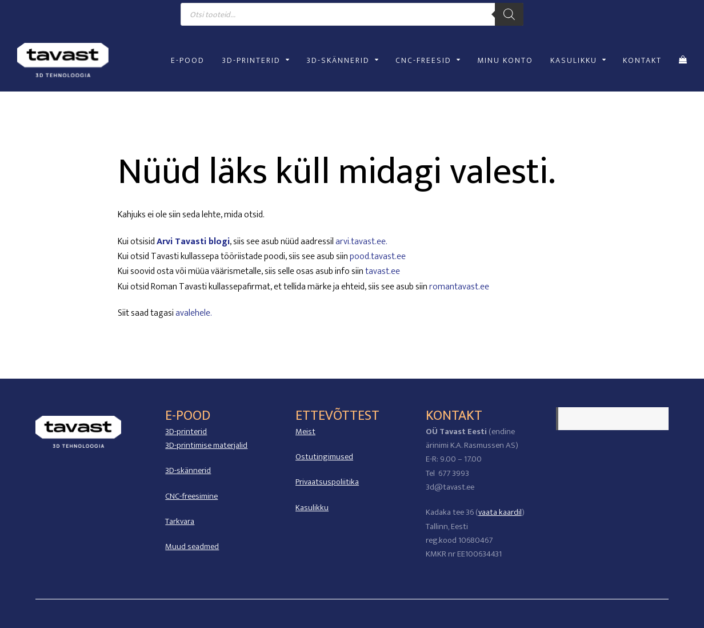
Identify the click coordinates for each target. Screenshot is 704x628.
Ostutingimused (324, 457)
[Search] (509, 14)
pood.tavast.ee (378, 256)
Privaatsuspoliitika (327, 482)
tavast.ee (382, 271)
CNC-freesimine (191, 496)
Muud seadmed (192, 546)
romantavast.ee (459, 287)
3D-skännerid (188, 470)
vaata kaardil (500, 512)
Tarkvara (179, 521)
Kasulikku (312, 507)
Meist (305, 431)
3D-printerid (186, 431)
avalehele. (193, 313)
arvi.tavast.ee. (361, 241)
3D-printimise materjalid (206, 445)
